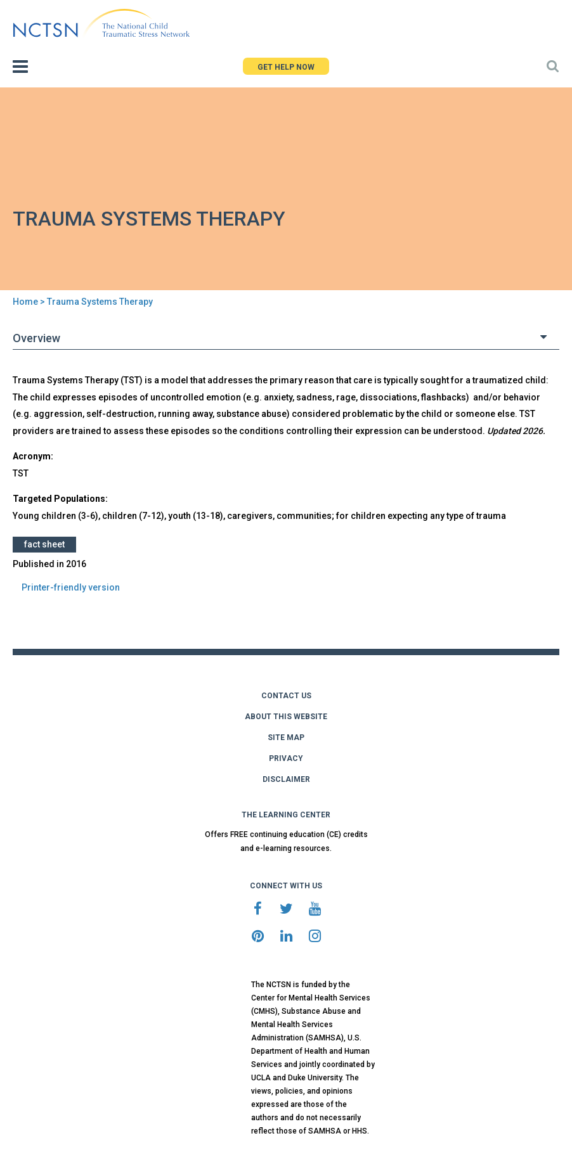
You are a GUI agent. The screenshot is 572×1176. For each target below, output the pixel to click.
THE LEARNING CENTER (286, 814)
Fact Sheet (44, 544)
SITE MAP (286, 737)
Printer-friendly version (71, 587)
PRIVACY (286, 758)
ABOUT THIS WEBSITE (286, 716)
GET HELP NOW (286, 67)
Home (25, 302)
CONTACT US (286, 695)
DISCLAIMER (286, 779)
